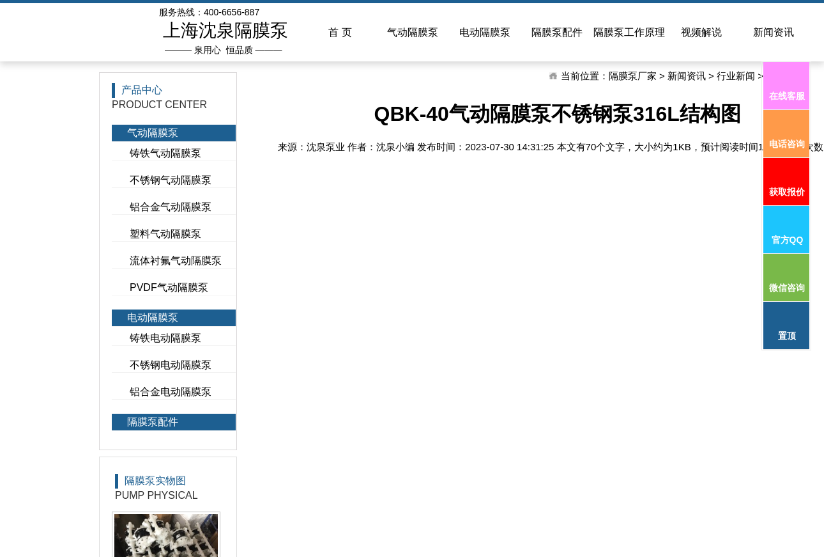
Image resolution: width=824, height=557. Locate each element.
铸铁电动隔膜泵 (165, 338)
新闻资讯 (687, 75)
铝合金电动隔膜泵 (170, 391)
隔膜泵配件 (152, 421)
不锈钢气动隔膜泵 (170, 180)
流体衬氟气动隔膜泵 (176, 260)
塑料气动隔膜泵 (165, 233)
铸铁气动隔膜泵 (165, 153)
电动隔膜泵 (152, 317)
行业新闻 (736, 75)
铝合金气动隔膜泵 (170, 206)
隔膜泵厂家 (633, 75)
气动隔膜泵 (152, 132)
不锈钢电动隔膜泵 (170, 364)
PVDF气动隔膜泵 (169, 287)
